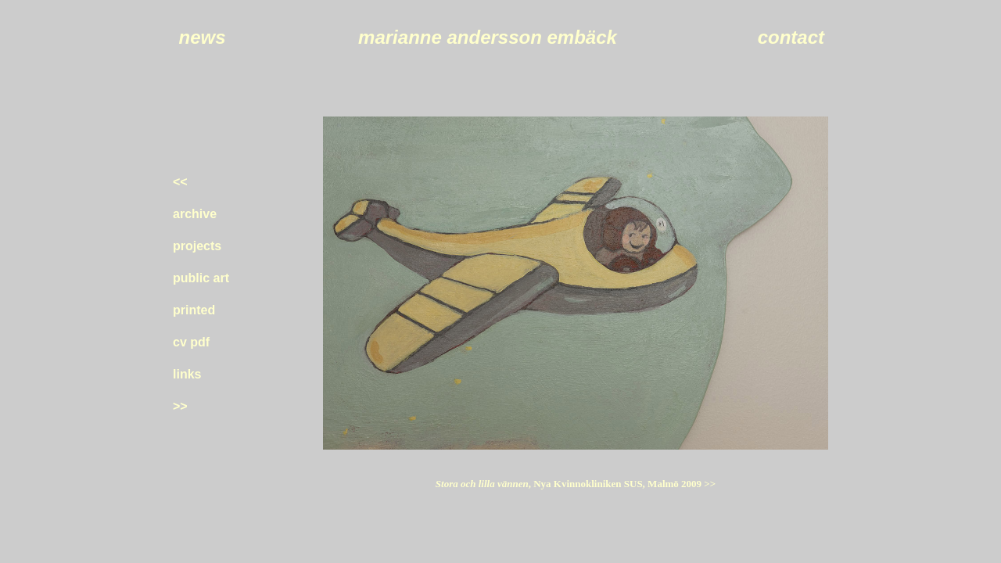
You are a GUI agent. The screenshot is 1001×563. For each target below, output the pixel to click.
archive (195, 214)
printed (194, 310)
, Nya (622, 483)
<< (180, 181)
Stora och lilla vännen (482, 483)
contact (791, 37)
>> (180, 406)
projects (197, 246)
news (201, 37)
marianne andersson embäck (487, 37)
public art (201, 278)
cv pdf (191, 342)
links (187, 374)
